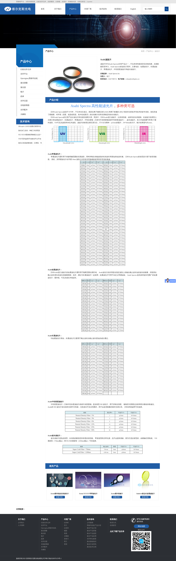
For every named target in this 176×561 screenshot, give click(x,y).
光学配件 (24, 110)
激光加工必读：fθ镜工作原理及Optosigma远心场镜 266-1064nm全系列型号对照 (29, 131)
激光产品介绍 (91, 528)
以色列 (66, 528)
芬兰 (65, 525)
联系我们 (118, 9)
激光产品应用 (91, 536)
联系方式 (113, 522)
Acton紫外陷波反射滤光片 (60, 493)
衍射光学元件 (25, 69)
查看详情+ (59, 497)
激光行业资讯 (91, 544)
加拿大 (66, 539)
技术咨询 (103, 9)
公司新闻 (90, 522)
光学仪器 (24, 101)
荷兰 (65, 541)
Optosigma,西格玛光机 (29, 78)
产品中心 (72, 9)
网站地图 (141, 526)
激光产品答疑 (91, 531)
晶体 (22, 96)
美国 (65, 533)
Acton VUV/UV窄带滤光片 (88, 493)
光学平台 (24, 74)
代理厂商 (87, 9)
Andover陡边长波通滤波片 (145, 493)
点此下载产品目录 (117, 531)
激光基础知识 (91, 541)
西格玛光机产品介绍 (94, 525)
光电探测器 (24, 105)
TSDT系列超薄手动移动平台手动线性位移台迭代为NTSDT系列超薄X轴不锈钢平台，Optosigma (29, 139)
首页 (42, 9)
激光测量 (24, 83)
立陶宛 (66, 536)
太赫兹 (23, 114)
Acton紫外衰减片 (117, 493)
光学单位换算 (91, 539)
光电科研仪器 (32, 509)
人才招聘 (21, 525)
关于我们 (57, 9)
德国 (65, 531)
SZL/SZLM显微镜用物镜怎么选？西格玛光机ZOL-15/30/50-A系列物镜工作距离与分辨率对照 (29, 135)
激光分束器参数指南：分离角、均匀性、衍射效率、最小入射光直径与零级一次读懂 (29, 143)
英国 (65, 544)
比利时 (66, 522)
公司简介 (21, 522)
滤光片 (157, 51)
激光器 (23, 87)
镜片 (22, 92)
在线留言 (113, 525)
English (133, 9)
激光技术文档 (91, 547)
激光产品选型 (91, 533)
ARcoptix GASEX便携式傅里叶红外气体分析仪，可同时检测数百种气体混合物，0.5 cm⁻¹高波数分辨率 (29, 127)
